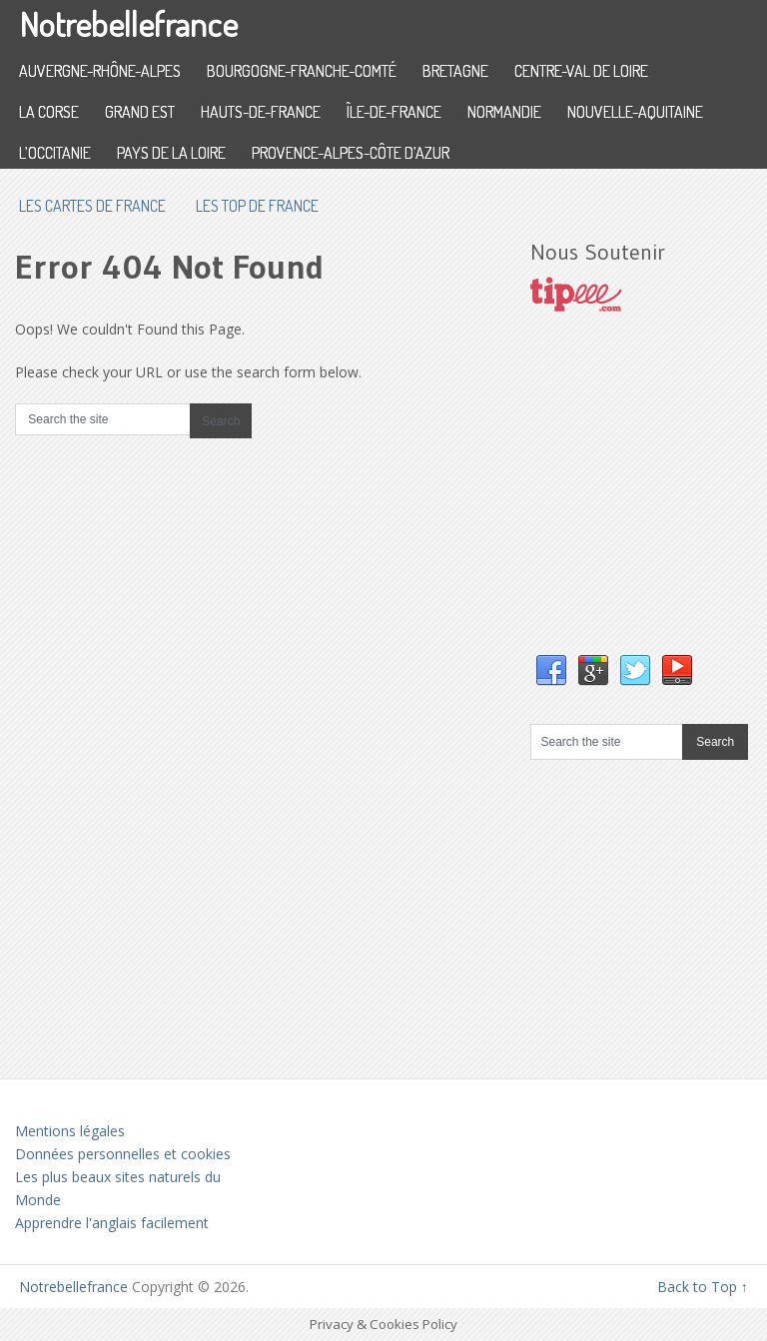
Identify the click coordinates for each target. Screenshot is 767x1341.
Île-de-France (394, 112)
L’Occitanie (55, 153)
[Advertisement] (648, 503)
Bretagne (455, 71)
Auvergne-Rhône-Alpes (100, 71)
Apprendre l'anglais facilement (112, 1222)
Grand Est (140, 112)
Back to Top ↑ (702, 1286)
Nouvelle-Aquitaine (635, 112)
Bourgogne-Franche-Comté (301, 71)
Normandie (504, 112)
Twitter (635, 671)
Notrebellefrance (128, 23)
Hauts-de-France (261, 112)
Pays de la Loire (171, 153)
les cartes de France (92, 206)
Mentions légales (70, 1130)
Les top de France (257, 206)
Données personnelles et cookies (123, 1153)
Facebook (551, 671)
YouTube (677, 671)
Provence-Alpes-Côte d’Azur (350, 153)
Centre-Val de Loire (581, 71)
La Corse (49, 112)
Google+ (593, 671)
